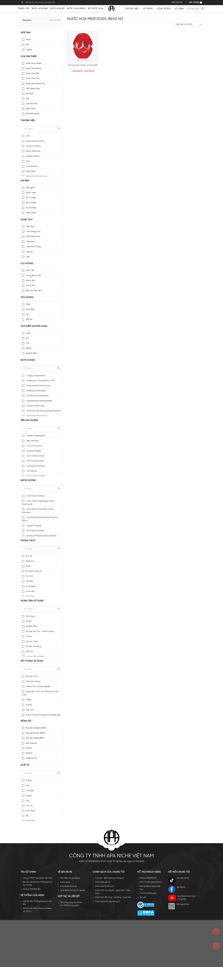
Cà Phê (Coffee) (33, 451)
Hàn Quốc (30, 811)
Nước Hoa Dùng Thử (35, 84)
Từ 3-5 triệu (31, 208)
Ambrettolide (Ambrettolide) (39, 401)
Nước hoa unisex (76, 8)
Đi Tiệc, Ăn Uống (33, 647)
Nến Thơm (30, 109)
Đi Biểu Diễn (31, 626)
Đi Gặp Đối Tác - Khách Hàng (40, 631)
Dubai (29, 796)
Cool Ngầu (31, 586)
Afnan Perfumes (33, 151)
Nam (28, 40)
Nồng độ (26, 721)
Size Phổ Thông (33, 247)
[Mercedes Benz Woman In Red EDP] (82, 46)
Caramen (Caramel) (35, 466)
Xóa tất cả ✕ (55, 20)
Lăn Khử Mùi (31, 104)
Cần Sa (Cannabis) (35, 461)
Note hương (28, 360)
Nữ (27, 45)
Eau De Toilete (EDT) (35, 738)
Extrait (29, 748)
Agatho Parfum (33, 156)
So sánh (179, 9)
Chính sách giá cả (102, 882)
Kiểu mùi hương (29, 420)
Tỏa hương (27, 297)
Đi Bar (29, 621)
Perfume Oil (31, 758)
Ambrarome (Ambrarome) (38, 386)
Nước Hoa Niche (33, 68)
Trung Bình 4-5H (33, 276)
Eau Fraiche (31, 743)
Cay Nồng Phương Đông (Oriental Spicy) (39, 519)
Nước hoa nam (40, 8)
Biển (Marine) (32, 441)
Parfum (29, 753)
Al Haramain (31, 166)
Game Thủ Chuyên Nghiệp (38, 687)
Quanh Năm (31, 353)
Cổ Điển (29, 581)
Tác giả (143, 897)
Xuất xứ (25, 765)
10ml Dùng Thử (33, 232)
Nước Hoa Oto (32, 78)
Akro (28, 161)
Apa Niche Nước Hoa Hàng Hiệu (181, 898)
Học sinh (30, 710)
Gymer (29, 705)
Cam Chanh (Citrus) (35, 456)
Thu (27, 343)
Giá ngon (30, 188)
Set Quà (30, 94)
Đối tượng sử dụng (32, 661)
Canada (30, 791)
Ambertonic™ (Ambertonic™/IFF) (40, 381)
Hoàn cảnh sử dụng (32, 601)
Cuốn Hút (30, 591)
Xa (27, 314)
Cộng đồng (164, 9)
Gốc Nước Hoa (33, 89)
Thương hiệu (133, 9)
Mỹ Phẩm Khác (33, 114)
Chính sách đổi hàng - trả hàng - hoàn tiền (113, 897)
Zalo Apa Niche (178, 906)
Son (27, 99)
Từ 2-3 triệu (31, 203)
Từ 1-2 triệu (31, 198)
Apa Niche (176, 889)
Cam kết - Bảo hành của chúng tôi (109, 878)
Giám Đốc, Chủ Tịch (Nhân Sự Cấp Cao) (40, 693)
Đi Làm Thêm (32, 642)
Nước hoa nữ (57, 8)
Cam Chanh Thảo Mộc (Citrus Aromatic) (38, 510)
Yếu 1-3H (30, 270)
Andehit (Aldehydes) (35, 436)
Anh (28, 786)
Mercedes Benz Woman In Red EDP (83, 65)
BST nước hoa (97, 8)
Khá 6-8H (30, 280)
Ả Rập (29, 781)
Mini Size (30, 227)
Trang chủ (23, 8)
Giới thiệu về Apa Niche (70, 878)
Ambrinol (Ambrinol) (35, 406)
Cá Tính (29, 576)
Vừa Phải (30, 309)
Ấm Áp (29, 556)
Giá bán (25, 181)
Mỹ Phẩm (148, 9)
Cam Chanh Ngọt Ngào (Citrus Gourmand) (38, 502)
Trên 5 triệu (31, 213)
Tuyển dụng (65, 882)
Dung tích (26, 220)
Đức (28, 801)
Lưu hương (27, 263)
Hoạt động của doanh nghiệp (72, 890)
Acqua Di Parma (33, 146)
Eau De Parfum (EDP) (35, 733)
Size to (29, 252)
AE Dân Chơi (31, 676)
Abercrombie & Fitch (35, 141)
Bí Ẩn (28, 566)
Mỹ (27, 816)
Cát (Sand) (31, 471)
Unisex (29, 50)
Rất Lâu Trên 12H (33, 291)
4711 (28, 136)
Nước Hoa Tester (33, 63)
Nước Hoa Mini (32, 73)
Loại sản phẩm (29, 56)
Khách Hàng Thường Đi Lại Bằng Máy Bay (41, 716)
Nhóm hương (28, 480)
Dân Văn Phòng (33, 682)
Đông (28, 348)
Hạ (27, 338)
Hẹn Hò (29, 652)
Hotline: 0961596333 (148, 878)
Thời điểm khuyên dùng (34, 326)
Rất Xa (29, 319)
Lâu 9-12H (30, 285)
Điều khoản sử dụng (68, 886)
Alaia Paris (30, 171)
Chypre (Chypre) (33, 526)
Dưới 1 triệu (31, 193)
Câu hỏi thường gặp (148, 893)
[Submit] (202, 8)
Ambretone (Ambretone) (37, 396)
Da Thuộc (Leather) (35, 531)
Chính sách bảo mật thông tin (107, 901)
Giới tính (25, 33)
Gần (28, 304)
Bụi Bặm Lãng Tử (34, 571)
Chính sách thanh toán (104, 886)
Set (28, 257)
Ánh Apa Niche (178, 880)
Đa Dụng (30, 616)
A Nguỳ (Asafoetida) (35, 376)
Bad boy (30, 561)
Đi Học (29, 636)
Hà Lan (29, 806)
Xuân (28, 333)
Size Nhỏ (30, 242)
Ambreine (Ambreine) (36, 391)
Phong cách (28, 540)
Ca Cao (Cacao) (34, 446)
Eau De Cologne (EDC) (36, 728)
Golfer (28, 700)
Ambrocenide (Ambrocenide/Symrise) (43, 411)
